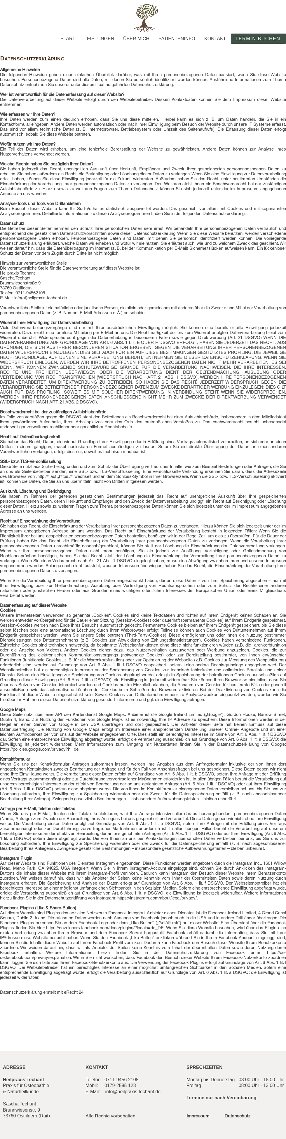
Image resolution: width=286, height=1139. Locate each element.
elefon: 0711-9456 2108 (113, 1079)
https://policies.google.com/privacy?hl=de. (40, 749)
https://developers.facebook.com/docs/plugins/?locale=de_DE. (105, 927)
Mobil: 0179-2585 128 (111, 1085)
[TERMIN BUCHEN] (258, 39)
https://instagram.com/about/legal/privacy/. (157, 897)
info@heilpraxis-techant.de (133, 1091)
